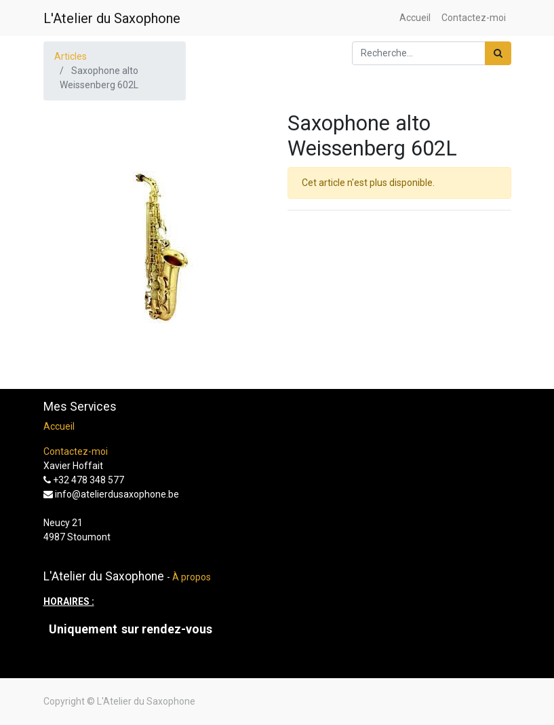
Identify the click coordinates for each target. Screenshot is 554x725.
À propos (191, 577)
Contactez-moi (75, 451)
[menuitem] (415, 18)
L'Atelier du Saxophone (111, 18)
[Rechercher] (498, 53)
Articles (70, 56)
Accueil (59, 426)
